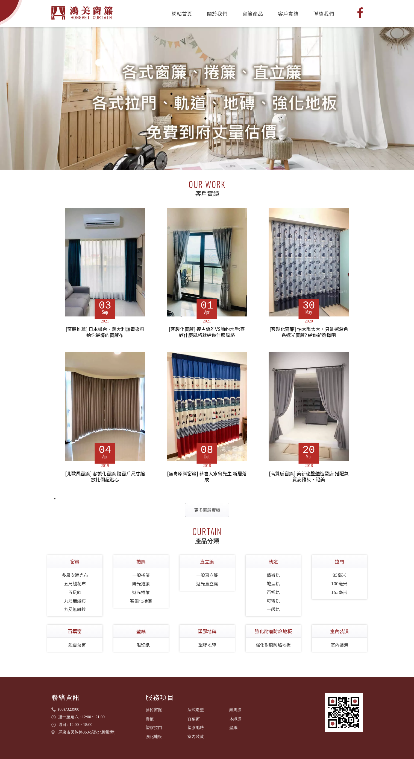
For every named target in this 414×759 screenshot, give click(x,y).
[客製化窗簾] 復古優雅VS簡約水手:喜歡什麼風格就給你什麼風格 (207, 332)
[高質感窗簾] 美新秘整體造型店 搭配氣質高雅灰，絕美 (309, 476)
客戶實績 (288, 13)
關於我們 (217, 13)
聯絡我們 (323, 13)
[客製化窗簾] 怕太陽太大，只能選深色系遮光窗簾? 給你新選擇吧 (308, 332)
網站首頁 (182, 13)
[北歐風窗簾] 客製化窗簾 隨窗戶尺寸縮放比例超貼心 (105, 476)
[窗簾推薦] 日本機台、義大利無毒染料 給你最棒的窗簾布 (105, 332)
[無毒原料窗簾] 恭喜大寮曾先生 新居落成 (207, 476)
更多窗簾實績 (207, 510)
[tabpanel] (207, 98)
